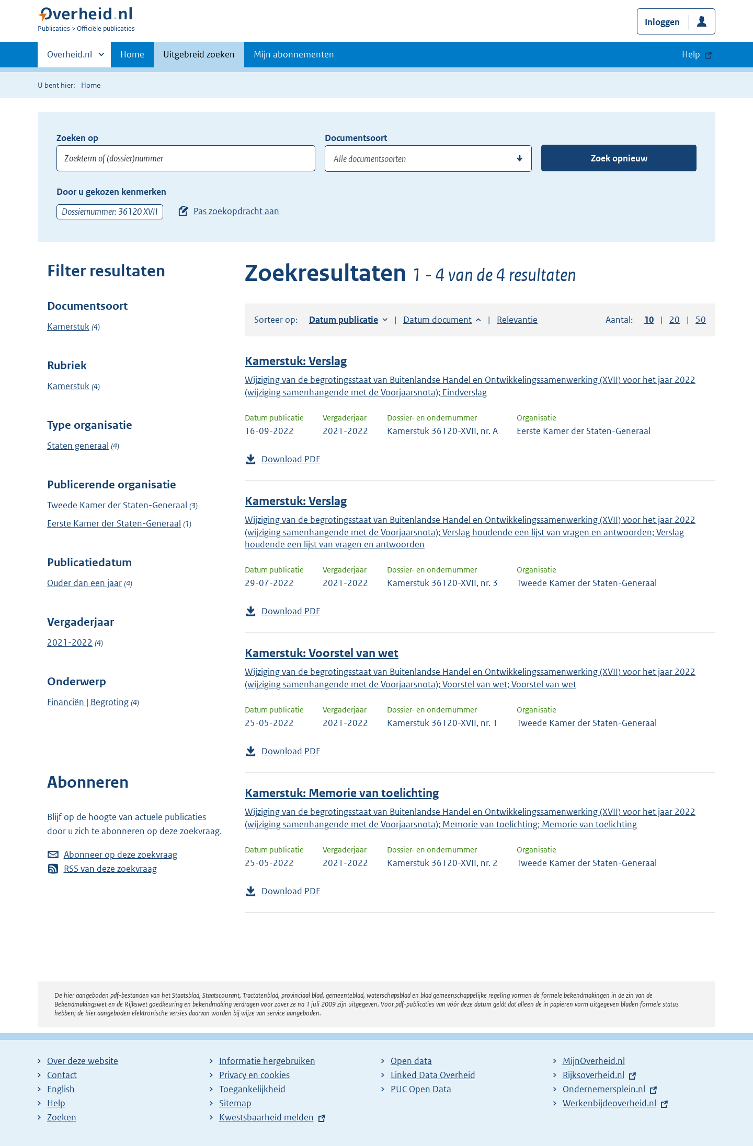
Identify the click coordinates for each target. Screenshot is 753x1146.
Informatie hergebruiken (267, 1061)
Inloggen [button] (662, 22)
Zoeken (61, 1117)
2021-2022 (70, 642)
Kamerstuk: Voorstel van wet (321, 653)
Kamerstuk (68, 326)
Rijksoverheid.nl (593, 1075)
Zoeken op (77, 138)
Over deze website (82, 1061)
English (61, 1089)
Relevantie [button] (517, 319)
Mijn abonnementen (294, 54)
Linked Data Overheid (433, 1075)
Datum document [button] (437, 319)
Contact (62, 1075)
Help (56, 1103)
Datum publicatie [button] (343, 319)
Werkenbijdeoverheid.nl (609, 1103)
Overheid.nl (69, 57)
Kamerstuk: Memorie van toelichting (342, 793)
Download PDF (290, 459)
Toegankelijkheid (252, 1089)
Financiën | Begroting (88, 702)
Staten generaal (78, 445)
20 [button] (674, 319)
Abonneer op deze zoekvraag (120, 854)
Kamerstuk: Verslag (296, 361)
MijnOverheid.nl (594, 1061)
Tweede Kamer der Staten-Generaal (117, 505)
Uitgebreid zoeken (199, 54)
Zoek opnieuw (619, 158)
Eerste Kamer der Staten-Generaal (114, 523)
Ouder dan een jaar (84, 583)
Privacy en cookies (254, 1075)
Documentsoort (356, 138)
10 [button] (649, 319)
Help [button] (691, 54)
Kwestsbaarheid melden (266, 1117)
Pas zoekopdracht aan (236, 211)
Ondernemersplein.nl (604, 1089)
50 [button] (700, 319)
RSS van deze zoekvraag (110, 868)
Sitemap (235, 1103)
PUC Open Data (421, 1089)
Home (132, 54)
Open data (411, 1061)
